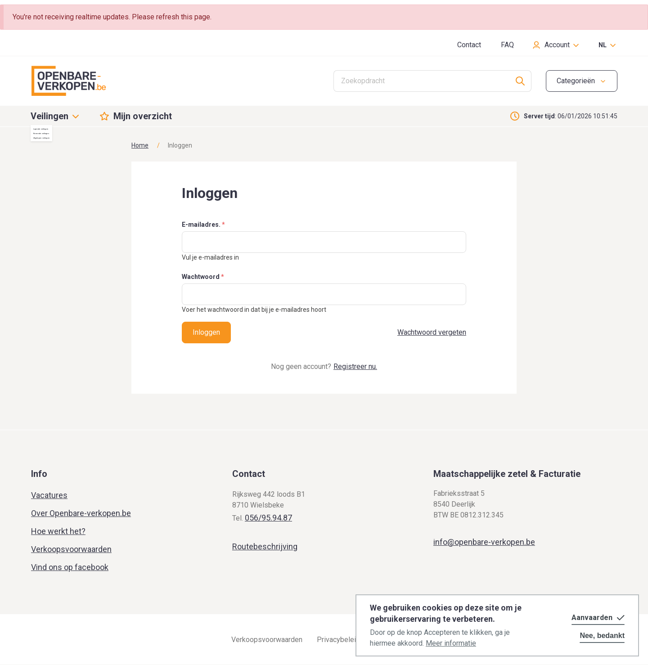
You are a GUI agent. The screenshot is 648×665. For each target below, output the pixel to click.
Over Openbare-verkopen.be (81, 513)
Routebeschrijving (264, 546)
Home (139, 145)
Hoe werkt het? (58, 531)
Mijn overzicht (142, 116)
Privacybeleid (338, 639)
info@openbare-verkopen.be (484, 542)
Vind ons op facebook (69, 567)
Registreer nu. (355, 366)
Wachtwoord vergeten (431, 332)
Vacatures (49, 495)
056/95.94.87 (268, 517)
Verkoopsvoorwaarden (71, 549)
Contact (469, 44)
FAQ (507, 44)
